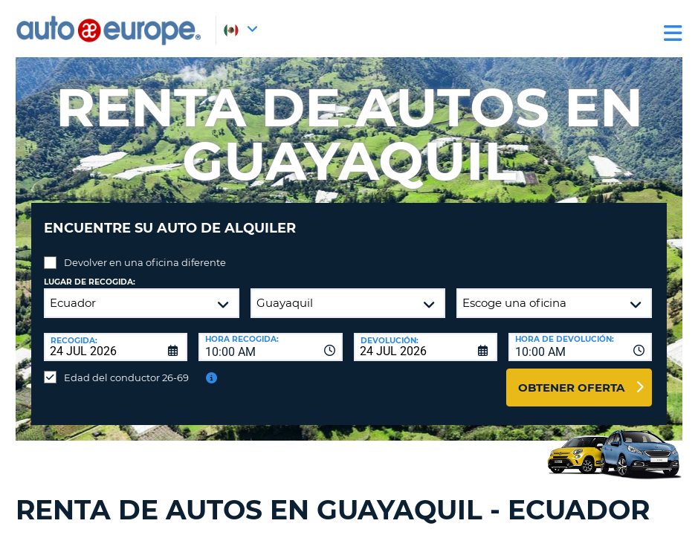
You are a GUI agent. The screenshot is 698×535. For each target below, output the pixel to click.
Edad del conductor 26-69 (126, 366)
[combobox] (270, 335)
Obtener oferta (571, 376)
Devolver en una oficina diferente (145, 251)
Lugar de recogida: (89, 271)
